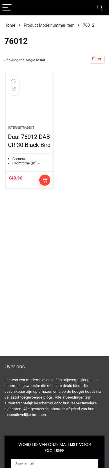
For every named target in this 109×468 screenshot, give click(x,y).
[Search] (100, 7)
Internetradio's (21, 128)
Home (9, 25)
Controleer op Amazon (44, 180)
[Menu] (7, 7)
